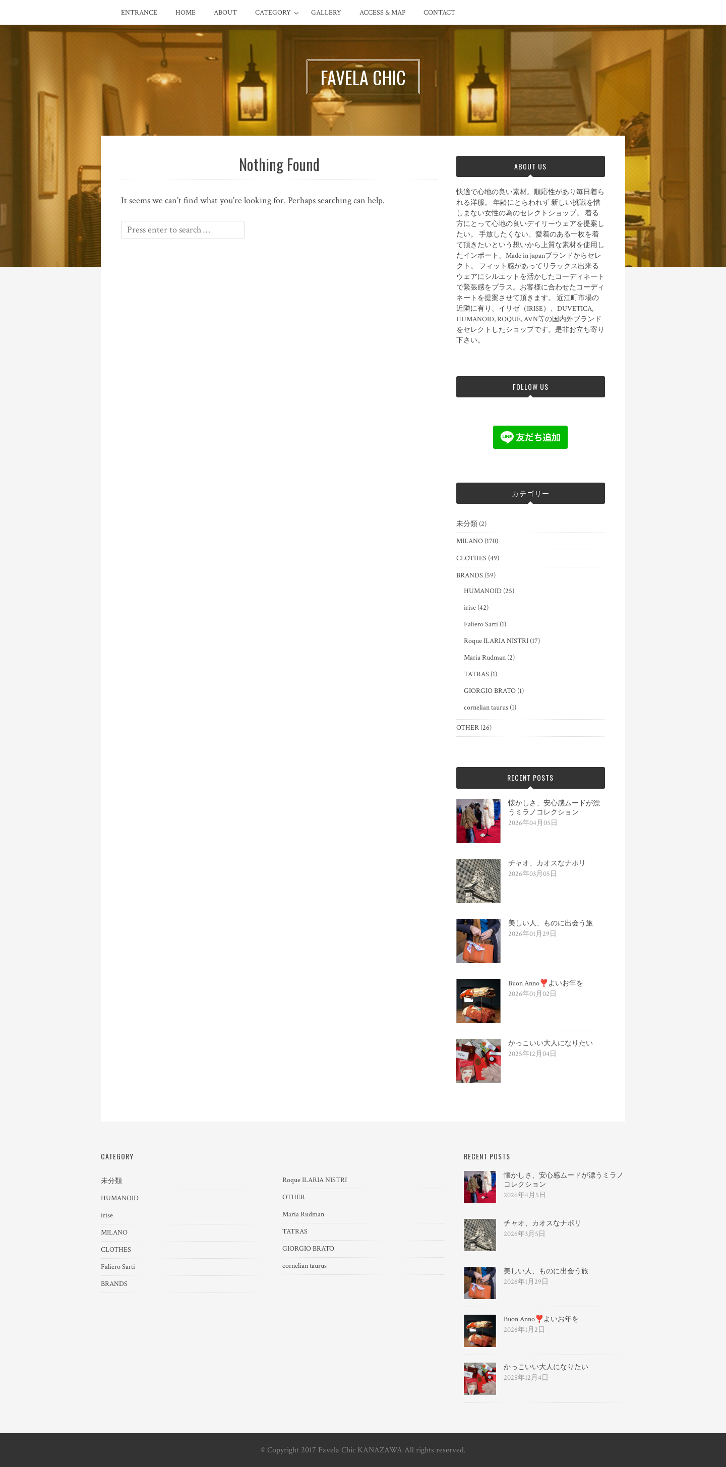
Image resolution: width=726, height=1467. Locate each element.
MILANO (469, 541)
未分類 (466, 524)
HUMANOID (483, 591)
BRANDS (469, 575)
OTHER (467, 727)
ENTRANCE (139, 12)
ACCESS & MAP (382, 12)
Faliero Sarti (481, 624)
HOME (185, 12)
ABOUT (225, 12)
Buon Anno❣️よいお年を (545, 983)
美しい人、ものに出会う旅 (550, 923)
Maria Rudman (485, 657)
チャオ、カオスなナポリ (547, 863)
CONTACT (439, 12)
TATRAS (476, 674)
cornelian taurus (486, 707)
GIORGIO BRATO (490, 690)
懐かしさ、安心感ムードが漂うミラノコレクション (554, 808)
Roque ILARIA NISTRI (496, 641)
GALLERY (326, 12)
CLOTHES (471, 558)
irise (470, 607)
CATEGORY (273, 12)
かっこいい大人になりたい (550, 1043)
